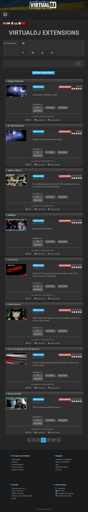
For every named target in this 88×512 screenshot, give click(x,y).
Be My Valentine (16, 126)
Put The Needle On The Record (23, 349)
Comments (41, 120)
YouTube (60, 491)
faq (57, 464)
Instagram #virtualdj (64, 493)
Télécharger (16, 459)
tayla (80, 86)
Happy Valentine (16, 81)
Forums (58, 470)
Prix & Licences (17, 467)
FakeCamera (14, 304)
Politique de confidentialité (22, 496)
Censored (13, 260)
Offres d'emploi (17, 493)
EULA (14, 498)
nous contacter (17, 491)
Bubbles (12, 215)
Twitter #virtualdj (63, 496)
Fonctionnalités (18, 464)
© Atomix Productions (44, 509)
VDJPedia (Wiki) (62, 467)
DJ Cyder (78, 176)
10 (53, 440)
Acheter (15, 462)
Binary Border (14, 394)
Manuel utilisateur (63, 462)
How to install (55, 120)
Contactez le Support (64, 459)
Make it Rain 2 (15, 170)
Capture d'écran (18, 470)
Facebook (60, 488)
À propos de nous (18, 488)
